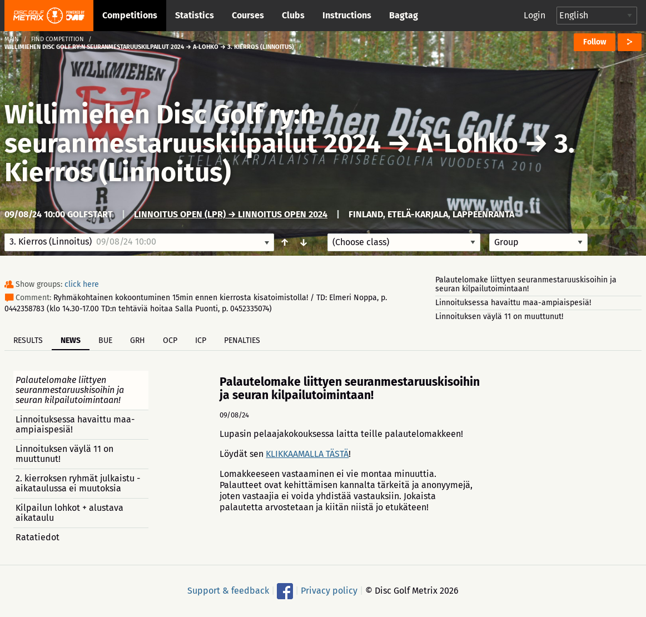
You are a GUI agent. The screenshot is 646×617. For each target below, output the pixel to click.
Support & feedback (228, 590)
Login (534, 15)
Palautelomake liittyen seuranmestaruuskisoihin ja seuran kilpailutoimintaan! (526, 284)
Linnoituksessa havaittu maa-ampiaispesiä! (513, 302)
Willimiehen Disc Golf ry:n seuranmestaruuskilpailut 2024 (192, 129)
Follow (594, 42)
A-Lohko (467, 143)
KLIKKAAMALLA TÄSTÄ (307, 454)
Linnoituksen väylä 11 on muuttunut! (499, 316)
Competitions (129, 15)
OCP (170, 340)
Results (28, 340)
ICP (200, 340)
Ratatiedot (37, 537)
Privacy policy (329, 590)
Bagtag (403, 15)
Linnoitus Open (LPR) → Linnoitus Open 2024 (230, 214)
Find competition (57, 39)
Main (11, 39)
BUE (105, 340)
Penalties (242, 340)
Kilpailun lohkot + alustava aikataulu (69, 512)
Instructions (346, 15)
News (71, 340)
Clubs (293, 15)
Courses (248, 15)
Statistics (194, 15)
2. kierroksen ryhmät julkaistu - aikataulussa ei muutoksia (78, 483)
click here (81, 284)
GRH (137, 340)
